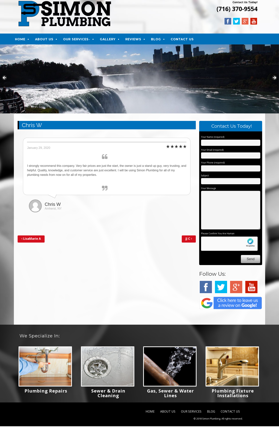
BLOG (159, 39)
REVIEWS (136, 39)
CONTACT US (185, 39)
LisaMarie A (31, 239)
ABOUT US (47, 39)
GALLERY (111, 39)
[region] (139, 79)
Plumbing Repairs (46, 391)
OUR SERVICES (79, 39)
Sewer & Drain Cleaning (108, 393)
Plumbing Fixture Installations (233, 393)
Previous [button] (4, 79)
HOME (23, 39)
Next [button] (274, 79)
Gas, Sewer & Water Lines (170, 393)
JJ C (189, 239)
